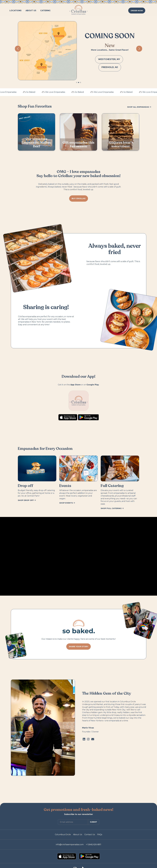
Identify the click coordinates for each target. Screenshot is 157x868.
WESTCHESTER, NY (109, 59)
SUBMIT (93, 822)
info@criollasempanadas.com (70, 844)
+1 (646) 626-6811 (93, 844)
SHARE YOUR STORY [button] (78, 646)
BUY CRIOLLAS (78, 198)
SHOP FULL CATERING (112, 508)
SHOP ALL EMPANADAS (139, 107)
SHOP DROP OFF (27, 500)
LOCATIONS (16, 10)
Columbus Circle (63, 834)
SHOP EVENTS (67, 503)
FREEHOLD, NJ (109, 67)
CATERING (45, 10)
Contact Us (89, 834)
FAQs (99, 834)
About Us (77, 834)
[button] (76, 82)
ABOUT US (31, 10)
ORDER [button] (137, 10)
